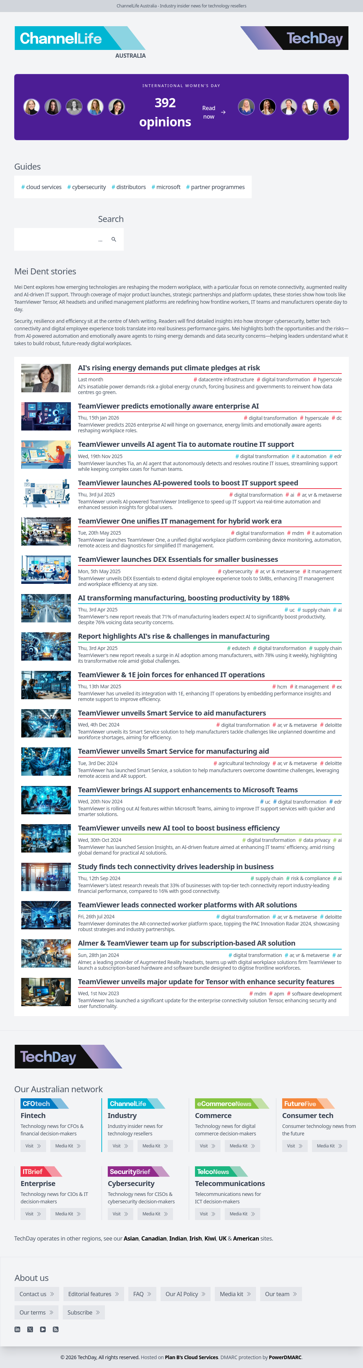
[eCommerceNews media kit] (242, 1146)
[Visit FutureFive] (295, 1146)
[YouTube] (43, 1329)
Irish (196, 1238)
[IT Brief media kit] (68, 1214)
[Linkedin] (17, 1329)
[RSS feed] (55, 1329)
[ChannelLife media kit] (155, 1146)
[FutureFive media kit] (329, 1146)
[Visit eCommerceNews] (207, 1146)
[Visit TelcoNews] (207, 1214)
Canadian (154, 1238)
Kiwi (210, 1238)
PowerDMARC (285, 1357)
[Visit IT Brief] (33, 1214)
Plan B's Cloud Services (191, 1357)
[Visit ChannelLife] (120, 1146)
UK (223, 1238)
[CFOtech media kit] (68, 1146)
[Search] (62, 239)
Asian (131, 1238)
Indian (178, 1238)
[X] (30, 1329)
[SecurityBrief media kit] (155, 1214)
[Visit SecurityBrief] (120, 1214)
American (246, 1238)
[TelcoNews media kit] (242, 1214)
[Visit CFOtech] (33, 1146)
